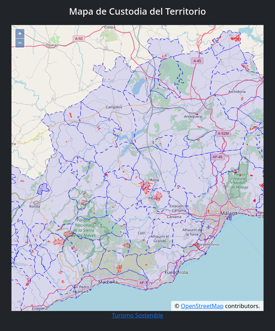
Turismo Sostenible (137, 315)
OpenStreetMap (202, 306)
